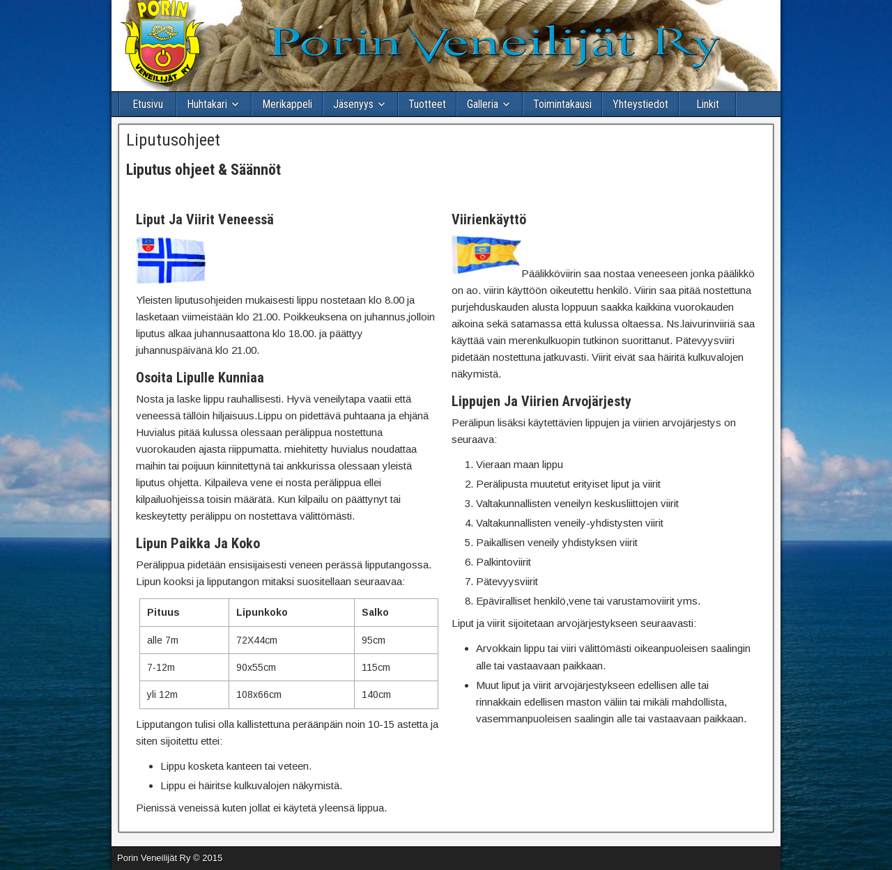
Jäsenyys (353, 104)
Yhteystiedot (640, 104)
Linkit (707, 104)
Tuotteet (427, 104)
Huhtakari (207, 104)
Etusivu (147, 104)
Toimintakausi (562, 104)
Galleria (482, 104)
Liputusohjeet (173, 140)
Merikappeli (287, 104)
